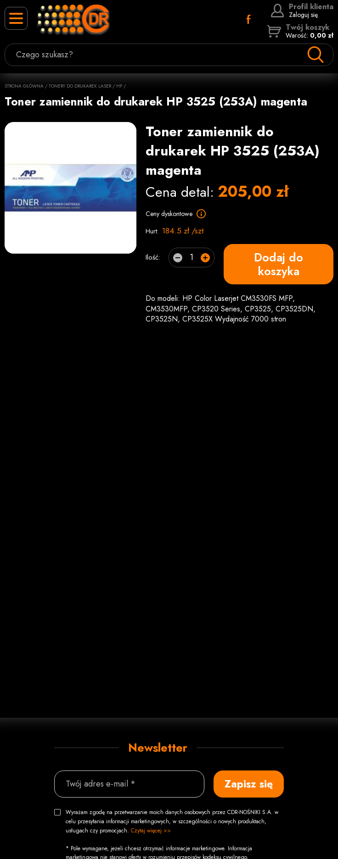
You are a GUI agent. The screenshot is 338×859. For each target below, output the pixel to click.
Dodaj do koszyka (278, 264)
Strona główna (24, 86)
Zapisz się (249, 784)
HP (119, 86)
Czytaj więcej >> (151, 830)
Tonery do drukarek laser (80, 86)
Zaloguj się (301, 10)
